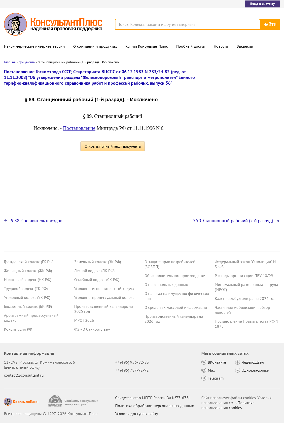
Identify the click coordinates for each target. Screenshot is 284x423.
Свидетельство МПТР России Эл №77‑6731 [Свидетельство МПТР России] (153, 397)
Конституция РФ (18, 329)
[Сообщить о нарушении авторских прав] (73, 401)
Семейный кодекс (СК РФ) (96, 279)
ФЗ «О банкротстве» (92, 329)
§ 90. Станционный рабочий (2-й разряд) (233, 220)
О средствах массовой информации (175, 307)
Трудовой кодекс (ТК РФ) (26, 288)
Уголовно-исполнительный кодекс (104, 288)
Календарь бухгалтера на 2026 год (245, 298)
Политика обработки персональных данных (154, 405)
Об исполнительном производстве (174, 275)
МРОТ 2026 (84, 320)
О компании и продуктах (95, 46)
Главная (10, 62)
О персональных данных (166, 284)
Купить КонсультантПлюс (146, 46)
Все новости (221, 194)
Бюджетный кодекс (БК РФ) (28, 306)
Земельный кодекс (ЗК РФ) (97, 261)
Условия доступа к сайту (136, 413)
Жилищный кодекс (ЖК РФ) (28, 270)
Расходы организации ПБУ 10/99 (244, 275)
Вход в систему (262, 3)
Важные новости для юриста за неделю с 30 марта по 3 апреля (237, 154)
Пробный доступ (190, 46)
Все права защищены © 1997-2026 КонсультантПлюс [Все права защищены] (51, 413)
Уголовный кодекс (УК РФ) (27, 297)
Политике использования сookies (227, 405)
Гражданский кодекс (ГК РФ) (28, 261)
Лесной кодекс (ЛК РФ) (94, 270)
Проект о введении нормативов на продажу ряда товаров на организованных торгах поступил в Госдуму (240, 100)
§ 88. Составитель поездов (36, 220)
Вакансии (245, 46)
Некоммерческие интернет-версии (34, 46)
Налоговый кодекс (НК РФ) (27, 279)
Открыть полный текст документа (113, 146)
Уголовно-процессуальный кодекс (104, 297)
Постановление (79, 128)
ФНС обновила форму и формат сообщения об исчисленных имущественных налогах (237, 178)
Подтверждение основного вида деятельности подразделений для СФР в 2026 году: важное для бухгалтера (243, 129)
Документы (27, 62)
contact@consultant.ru (24, 375)
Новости (221, 46)
